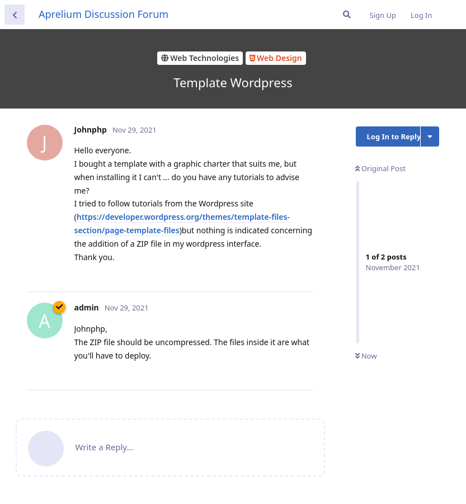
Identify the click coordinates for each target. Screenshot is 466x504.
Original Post (380, 168)
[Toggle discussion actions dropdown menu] (430, 136)
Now (366, 356)
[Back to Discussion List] (14, 14)
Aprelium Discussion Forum (103, 14)
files (171, 230)
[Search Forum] (347, 14)
